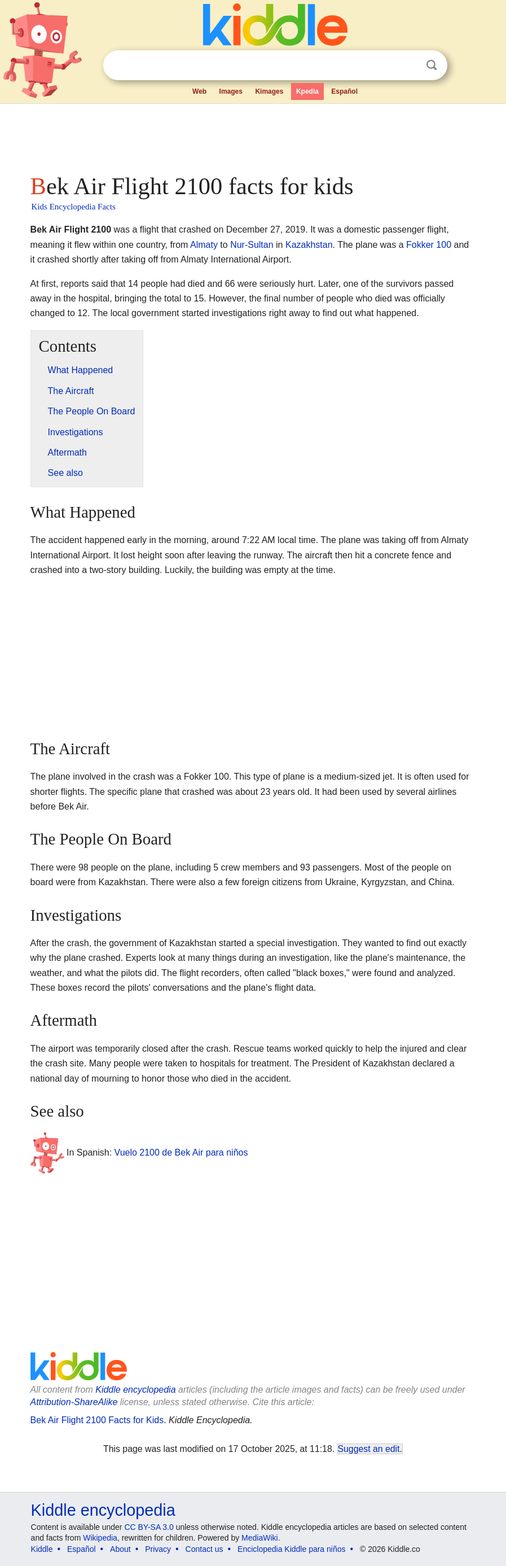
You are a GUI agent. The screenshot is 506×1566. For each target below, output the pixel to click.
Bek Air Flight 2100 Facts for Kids (97, 1420)
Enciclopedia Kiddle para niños (291, 1549)
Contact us (204, 1549)
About (120, 1549)
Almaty (204, 245)
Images (231, 91)
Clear (408, 65)
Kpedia (307, 91)
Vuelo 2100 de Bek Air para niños (181, 1152)
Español (344, 91)
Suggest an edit (369, 1449)
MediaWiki (259, 1537)
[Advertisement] (253, 135)
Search (431, 65)
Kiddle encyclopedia (135, 1389)
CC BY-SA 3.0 (148, 1527)
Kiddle (42, 1549)
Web (199, 91)
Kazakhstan (309, 245)
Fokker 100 (428, 245)
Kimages (269, 91)
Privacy (158, 1549)
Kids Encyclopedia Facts (74, 206)
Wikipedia (100, 1537)
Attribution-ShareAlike (74, 1402)
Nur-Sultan (251, 245)
